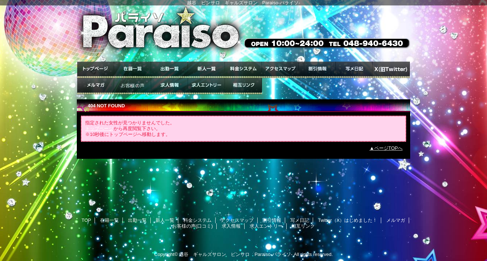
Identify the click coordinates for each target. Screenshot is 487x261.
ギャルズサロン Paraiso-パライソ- (243, 33)
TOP (95, 70)
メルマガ (95, 86)
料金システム (243, 70)
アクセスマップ (280, 70)
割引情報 (317, 70)
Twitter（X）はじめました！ (391, 70)
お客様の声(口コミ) (132, 86)
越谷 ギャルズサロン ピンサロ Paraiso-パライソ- (235, 254)
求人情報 (169, 86)
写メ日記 (354, 70)
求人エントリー (206, 86)
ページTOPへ (388, 148)
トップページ (99, 128)
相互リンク (243, 86)
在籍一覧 (132, 70)
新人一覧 (206, 70)
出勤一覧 (169, 70)
